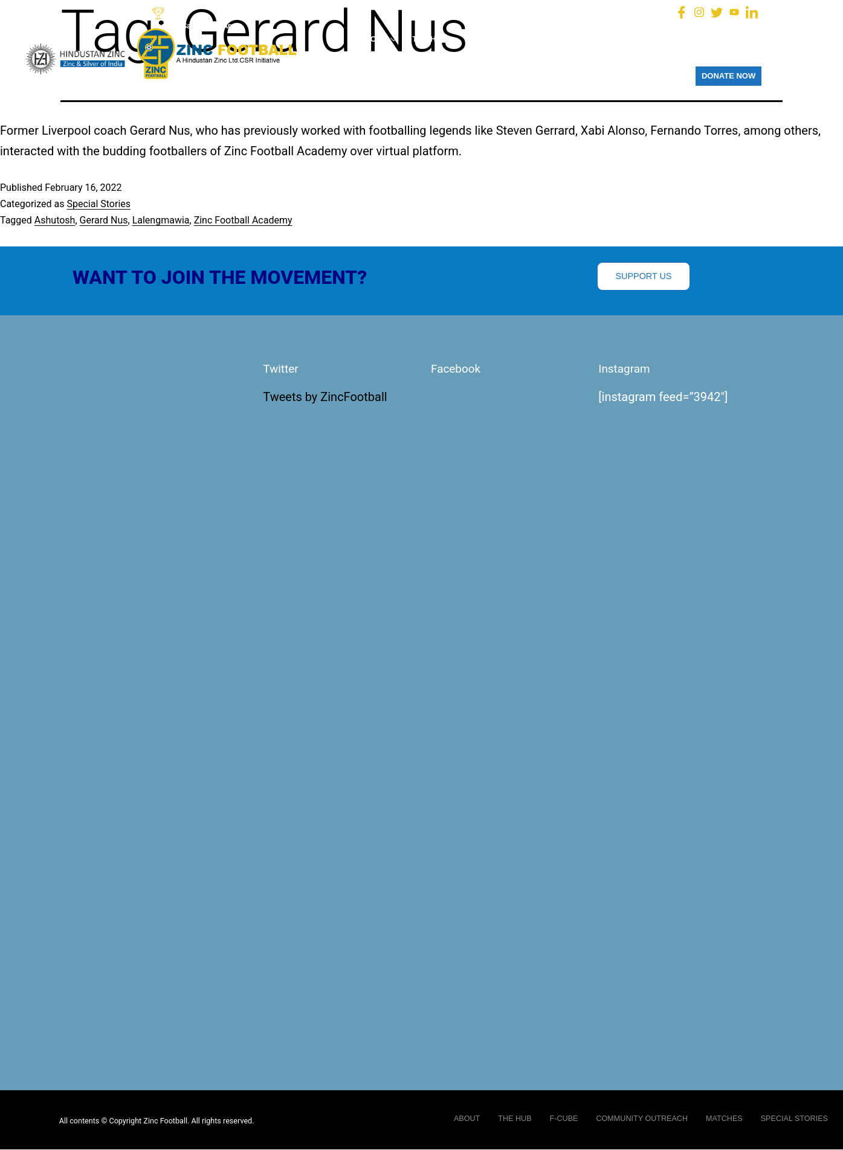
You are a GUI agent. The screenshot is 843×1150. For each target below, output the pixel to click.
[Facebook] (682, 11)
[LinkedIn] (752, 11)
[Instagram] (699, 11)
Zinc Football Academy (243, 220)
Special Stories (98, 204)
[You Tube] (734, 11)
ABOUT (379, 38)
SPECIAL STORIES (720, 38)
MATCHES (647, 38)
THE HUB (436, 38)
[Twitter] (717, 11)
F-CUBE (487, 38)
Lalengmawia (161, 220)
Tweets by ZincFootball (325, 397)
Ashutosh (55, 220)
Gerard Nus (104, 220)
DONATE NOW (728, 75)
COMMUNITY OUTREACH (561, 38)
